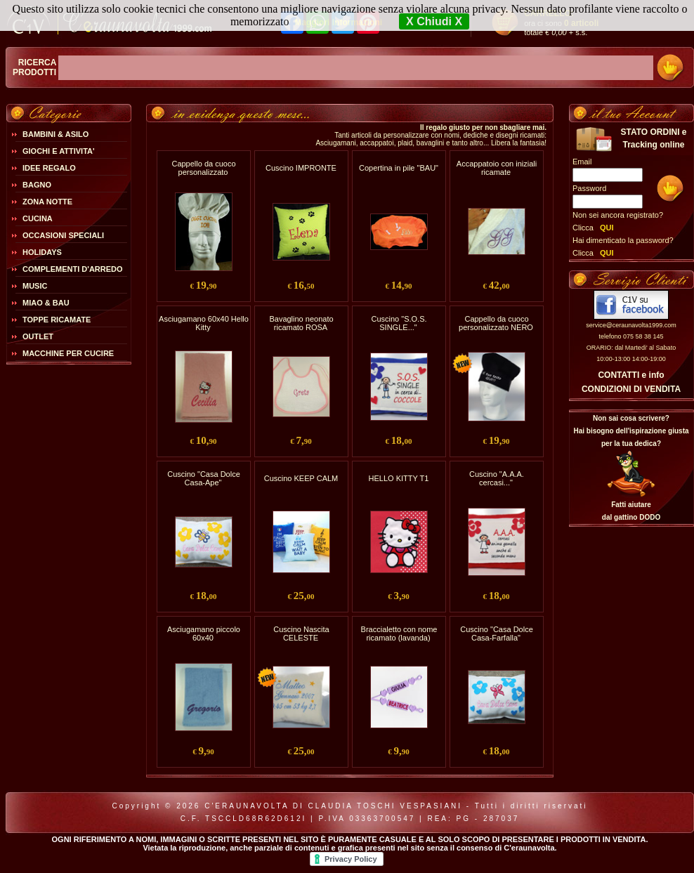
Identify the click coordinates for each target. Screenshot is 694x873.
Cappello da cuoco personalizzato (203, 167)
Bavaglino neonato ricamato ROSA (301, 323)
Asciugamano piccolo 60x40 (203, 633)
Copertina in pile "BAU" (398, 168)
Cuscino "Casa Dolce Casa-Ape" (203, 478)
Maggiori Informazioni (338, 22)
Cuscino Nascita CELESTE (301, 633)
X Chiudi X (434, 21)
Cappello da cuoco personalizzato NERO (496, 323)
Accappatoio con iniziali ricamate (497, 167)
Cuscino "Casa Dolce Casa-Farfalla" (496, 633)
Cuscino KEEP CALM (301, 478)
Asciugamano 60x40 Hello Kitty (204, 323)
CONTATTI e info (631, 375)
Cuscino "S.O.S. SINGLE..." (398, 323)
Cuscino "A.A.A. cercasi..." (496, 478)
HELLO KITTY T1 (399, 478)
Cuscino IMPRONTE (301, 168)
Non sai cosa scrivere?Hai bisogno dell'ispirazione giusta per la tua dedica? (630, 430)
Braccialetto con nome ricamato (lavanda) (399, 633)
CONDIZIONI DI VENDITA (631, 389)
